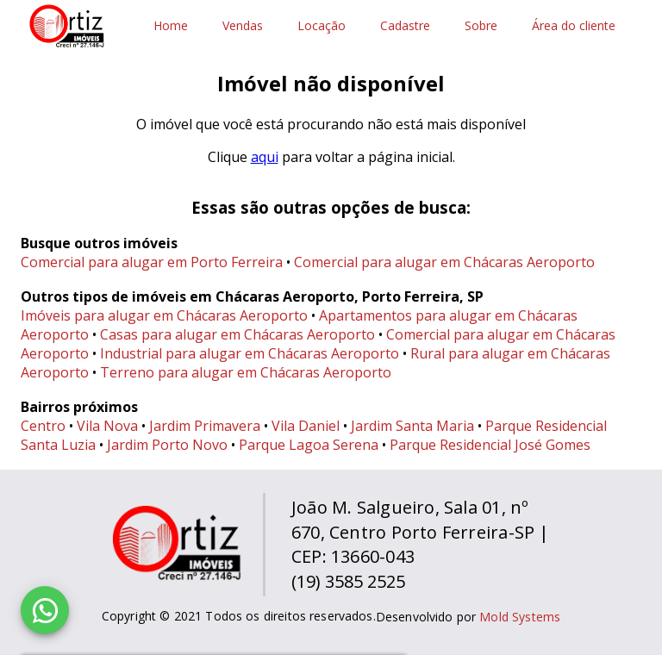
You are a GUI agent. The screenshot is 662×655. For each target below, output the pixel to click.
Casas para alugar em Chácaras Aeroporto (237, 334)
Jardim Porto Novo (167, 444)
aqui (264, 156)
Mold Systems (519, 616)
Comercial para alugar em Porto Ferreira (152, 262)
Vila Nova (107, 425)
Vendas (242, 26)
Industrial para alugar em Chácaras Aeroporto (249, 353)
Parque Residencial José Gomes (490, 444)
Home (170, 26)
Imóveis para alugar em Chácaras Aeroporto (164, 315)
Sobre (481, 26)
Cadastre (405, 26)
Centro (43, 425)
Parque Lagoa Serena (308, 444)
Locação (321, 26)
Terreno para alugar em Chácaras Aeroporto (245, 372)
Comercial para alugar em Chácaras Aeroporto (444, 262)
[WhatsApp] (45, 610)
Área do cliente (573, 26)
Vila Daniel (306, 425)
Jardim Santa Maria (412, 425)
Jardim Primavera (204, 425)
